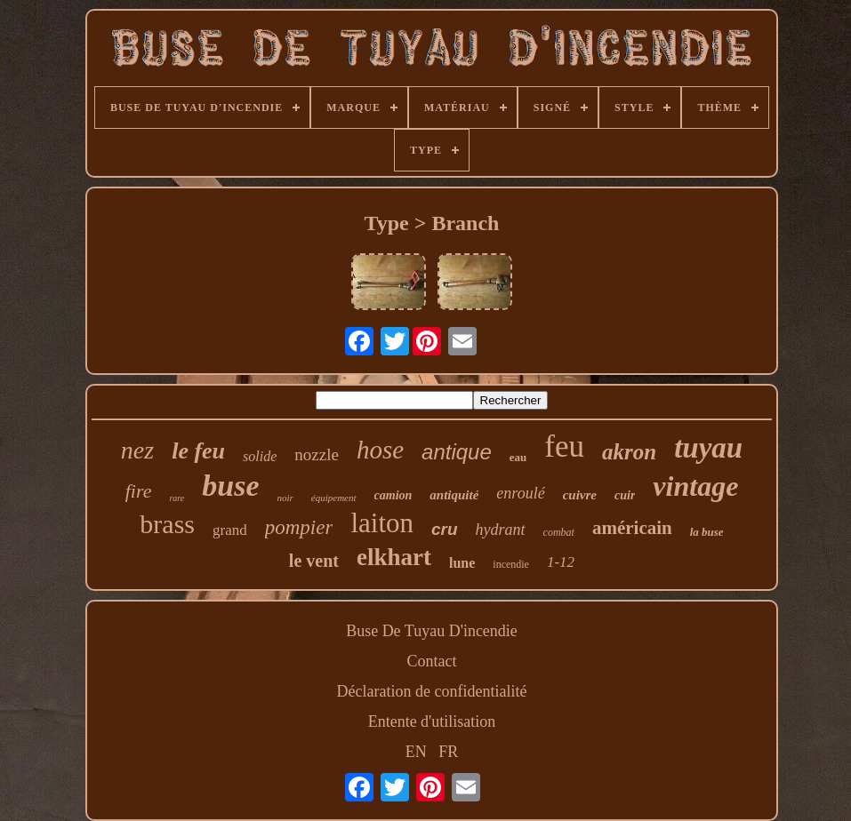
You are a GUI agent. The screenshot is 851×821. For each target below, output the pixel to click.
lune (462, 562)
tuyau (708, 448)
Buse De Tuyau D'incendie (432, 631)
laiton (381, 522)
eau (518, 457)
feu (564, 446)
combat (558, 532)
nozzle (316, 454)
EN (416, 752)
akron (629, 452)
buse (230, 485)
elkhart (394, 557)
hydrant (501, 529)
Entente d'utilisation (432, 721)
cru (444, 529)
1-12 (560, 562)
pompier (299, 527)
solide (260, 456)
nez (137, 450)
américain (632, 527)
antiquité (454, 495)
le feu (198, 451)
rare (176, 498)
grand (230, 530)
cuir (624, 495)
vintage (695, 486)
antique (456, 452)
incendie (511, 564)
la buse (707, 531)
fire (138, 491)
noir (285, 497)
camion (393, 495)
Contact (432, 661)
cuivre (580, 495)
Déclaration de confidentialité (432, 691)
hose (380, 449)
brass (167, 523)
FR (448, 752)
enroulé (520, 493)
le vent (314, 560)
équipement (334, 497)
